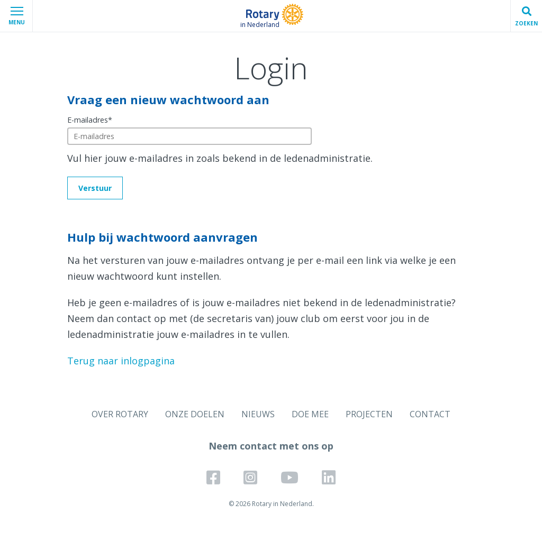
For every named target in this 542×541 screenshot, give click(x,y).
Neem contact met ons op (271, 445)
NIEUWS (258, 414)
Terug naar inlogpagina (121, 360)
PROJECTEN (369, 414)
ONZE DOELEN (194, 414)
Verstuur (95, 188)
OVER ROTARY (120, 414)
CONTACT (430, 414)
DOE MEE (310, 414)
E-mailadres (89, 120)
